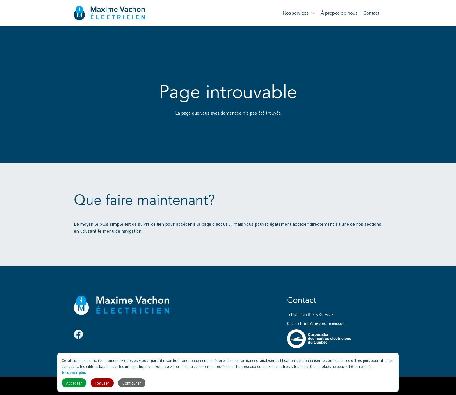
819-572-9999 (320, 314)
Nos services (296, 13)
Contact (371, 13)
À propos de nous (339, 13)
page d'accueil (216, 224)
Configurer (131, 382)
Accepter (74, 382)
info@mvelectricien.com (324, 323)
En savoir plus (74, 372)
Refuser (102, 382)
